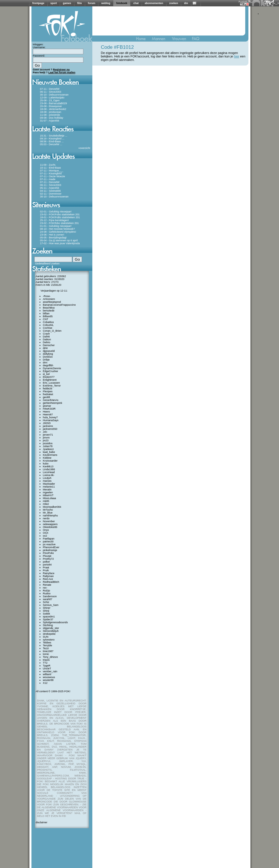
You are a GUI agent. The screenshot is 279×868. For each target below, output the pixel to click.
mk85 (46, 501)
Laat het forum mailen (62, 72)
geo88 (46, 397)
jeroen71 (48, 434)
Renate (47, 584)
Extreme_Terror (52, 385)
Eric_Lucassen (51, 382)
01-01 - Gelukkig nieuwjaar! (56, 226)
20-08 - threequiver (51, 106)
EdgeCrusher (50, 371)
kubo (46, 463)
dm (186, 3)
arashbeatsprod (52, 301)
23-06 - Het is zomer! (52, 234)
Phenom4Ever (51, 547)
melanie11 (49, 486)
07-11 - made (48, 179)
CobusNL (48, 325)
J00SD (47, 423)
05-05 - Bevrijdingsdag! (53, 237)
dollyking (48, 353)
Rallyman (48, 576)
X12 (45, 683)
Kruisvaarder (50, 460)
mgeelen (48, 492)
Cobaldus (48, 322)
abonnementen (154, 3)
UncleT (47, 668)
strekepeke (49, 633)
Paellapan (49, 538)
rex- (45, 587)
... (66, 135)
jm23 (46, 440)
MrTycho (48, 509)
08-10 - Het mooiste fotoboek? (57, 228)
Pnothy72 (48, 558)
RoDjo (46, 590)
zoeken (173, 3)
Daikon (47, 339)
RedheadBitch (51, 581)
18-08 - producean (50, 112)
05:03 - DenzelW (49, 144)
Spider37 (48, 619)
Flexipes (48, 391)
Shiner (46, 607)
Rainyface (49, 573)
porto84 (47, 564)
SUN (45, 636)
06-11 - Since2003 (50, 91)
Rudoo (47, 593)
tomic (46, 654)
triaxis (46, 659)
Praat (46, 567)
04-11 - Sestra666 (50, 190)
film (79, 3)
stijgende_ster (51, 628)
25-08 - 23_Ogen (50, 100)
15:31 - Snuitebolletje (52, 135)
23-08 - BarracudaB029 (53, 103)
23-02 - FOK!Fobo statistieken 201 (60, 214)
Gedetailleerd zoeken (47, 263)
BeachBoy (49, 307)
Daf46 (46, 336)
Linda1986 (49, 469)
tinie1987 (48, 651)
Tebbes (47, 642)
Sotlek (46, 613)
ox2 (45, 535)
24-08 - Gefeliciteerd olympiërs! (58, 231)
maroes (47, 480)
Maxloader (49, 483)
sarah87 (48, 599)
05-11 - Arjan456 (49, 187)
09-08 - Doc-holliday (51, 117)
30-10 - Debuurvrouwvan (54, 94)
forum (92, 3)
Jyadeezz (48, 449)
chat (136, 3)
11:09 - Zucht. (48, 164)
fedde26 (48, 388)
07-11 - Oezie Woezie (52, 176)
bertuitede (49, 310)
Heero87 (48, 414)
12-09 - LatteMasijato (52, 97)
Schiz (46, 602)
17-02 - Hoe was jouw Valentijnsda (60, 243)
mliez (46, 504)
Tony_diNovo (50, 657)
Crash (46, 333)
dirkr (45, 348)
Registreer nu (61, 69)
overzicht (85, 148)
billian (46, 313)
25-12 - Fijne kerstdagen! (54, 220)
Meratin (47, 489)
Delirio (46, 342)
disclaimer (42, 822)
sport (53, 3)
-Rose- (47, 296)
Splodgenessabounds (55, 622)
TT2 (45, 662)
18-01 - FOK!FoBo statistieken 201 (60, 217)
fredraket (48, 394)
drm (45, 362)
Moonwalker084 (52, 506)
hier (236, 56)
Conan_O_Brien (52, 330)
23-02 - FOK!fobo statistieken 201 (59, 223)
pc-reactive (49, 544)
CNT (45, 319)
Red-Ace (48, 579)
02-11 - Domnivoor (51, 193)
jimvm (46, 437)
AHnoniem (49, 299)
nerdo (46, 518)
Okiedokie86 (50, 527)
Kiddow (47, 457)
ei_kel (46, 374)
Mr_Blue (48, 512)
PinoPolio (48, 553)
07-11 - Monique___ (51, 170)
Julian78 (48, 446)
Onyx (46, 530)
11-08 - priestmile (50, 114)
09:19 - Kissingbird (51, 138)
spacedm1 (49, 616)
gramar (47, 405)
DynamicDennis (52, 368)
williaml (47, 674)
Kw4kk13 (48, 466)
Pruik (46, 570)
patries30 (48, 541)
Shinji (46, 610)
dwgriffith (48, 365)
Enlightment (50, 379)
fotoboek (121, 3)
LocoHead (49, 472)
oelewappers (50, 524)
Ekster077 (49, 377)
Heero (46, 411)
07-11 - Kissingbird (51, 173)
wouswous (49, 677)
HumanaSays (51, 420)
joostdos (48, 443)
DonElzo (48, 356)
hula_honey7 (50, 417)
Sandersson (50, 596)
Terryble (47, 645)
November (49, 521)
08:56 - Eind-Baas (50, 141)
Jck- (45, 431)
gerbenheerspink (52, 403)
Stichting (48, 625)
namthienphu (50, 515)
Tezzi (46, 648)
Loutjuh (47, 478)
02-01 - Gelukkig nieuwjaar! (56, 211)
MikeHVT (48, 495)
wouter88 (48, 680)
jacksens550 (50, 429)
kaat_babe (49, 452)
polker (46, 561)
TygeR (46, 665)
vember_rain (50, 671)
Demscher (49, 345)
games (67, 3)
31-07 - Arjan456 (49, 120)
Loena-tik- (49, 475)
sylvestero (49, 639)
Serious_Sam (51, 605)
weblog (105, 3)
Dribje (46, 359)
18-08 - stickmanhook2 (53, 109)
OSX (45, 532)
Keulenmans (50, 454)
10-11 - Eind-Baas (50, 167)
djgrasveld (49, 351)
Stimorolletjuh (51, 631)
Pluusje (47, 556)
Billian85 (48, 316)
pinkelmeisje (50, 550)
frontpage (38, 3)
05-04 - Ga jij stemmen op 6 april (59, 240)
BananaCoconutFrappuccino (59, 304)
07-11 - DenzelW (50, 88)
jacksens (48, 426)
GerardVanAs (51, 400)
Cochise (48, 327)
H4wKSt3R (49, 408)
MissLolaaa (49, 498)
